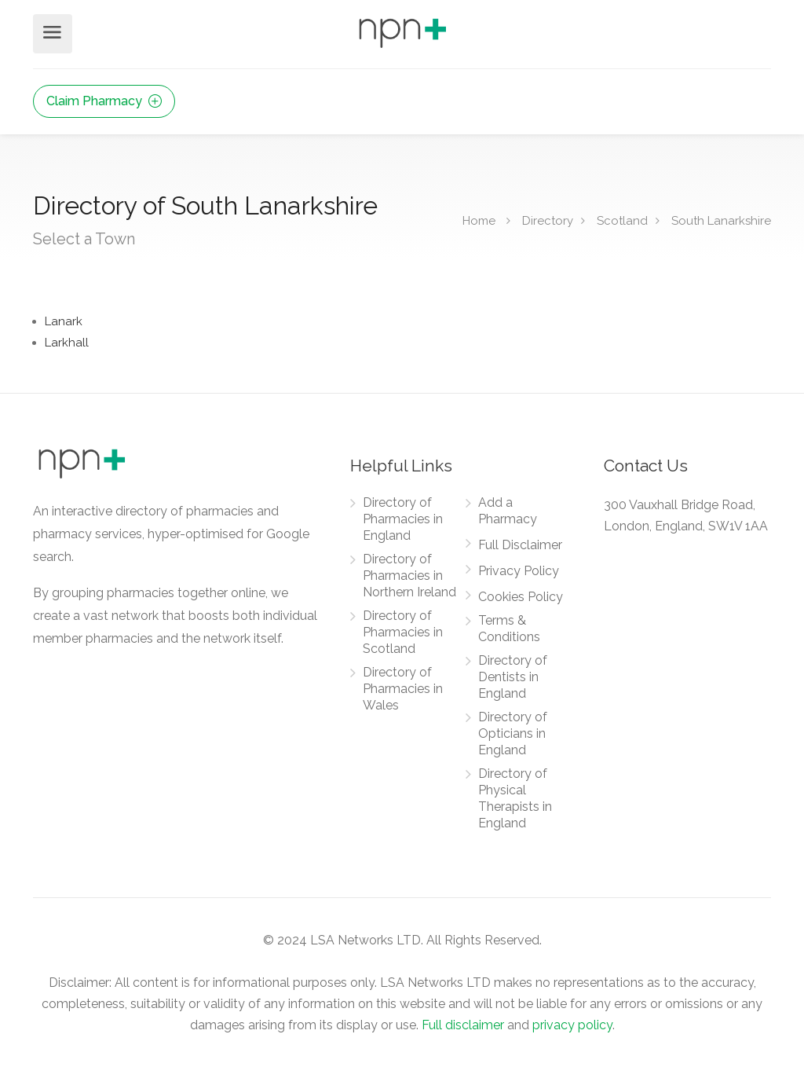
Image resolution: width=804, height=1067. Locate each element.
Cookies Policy (520, 596)
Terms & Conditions (509, 628)
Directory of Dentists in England (512, 677)
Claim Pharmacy (104, 101)
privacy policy (572, 1025)
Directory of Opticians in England (512, 733)
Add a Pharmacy (507, 510)
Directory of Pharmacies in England (403, 519)
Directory (547, 221)
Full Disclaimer (520, 544)
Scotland (622, 221)
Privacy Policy (518, 570)
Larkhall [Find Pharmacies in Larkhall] (67, 343)
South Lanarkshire (721, 221)
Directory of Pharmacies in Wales (403, 689)
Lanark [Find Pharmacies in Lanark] (63, 321)
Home (478, 221)
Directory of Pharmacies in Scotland (403, 632)
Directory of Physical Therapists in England (515, 798)
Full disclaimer (463, 1025)
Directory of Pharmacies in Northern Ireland (409, 576)
